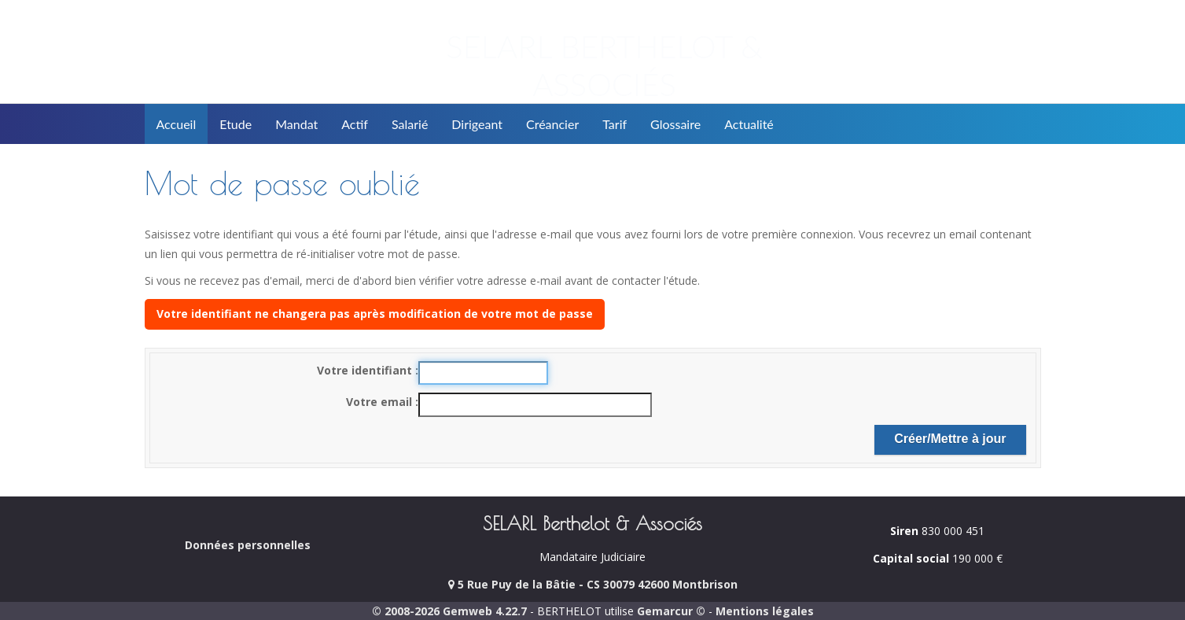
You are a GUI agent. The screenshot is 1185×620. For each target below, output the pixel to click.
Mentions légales (765, 610)
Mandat (296, 123)
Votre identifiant (366, 370)
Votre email (380, 401)
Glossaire (675, 123)
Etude (235, 123)
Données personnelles (248, 544)
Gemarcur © (671, 610)
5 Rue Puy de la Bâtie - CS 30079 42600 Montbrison (593, 584)
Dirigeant (476, 123)
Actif (354, 123)
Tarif (614, 123)
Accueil (176, 123)
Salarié (410, 123)
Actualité (749, 123)
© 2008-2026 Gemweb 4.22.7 (449, 610)
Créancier (552, 123)
